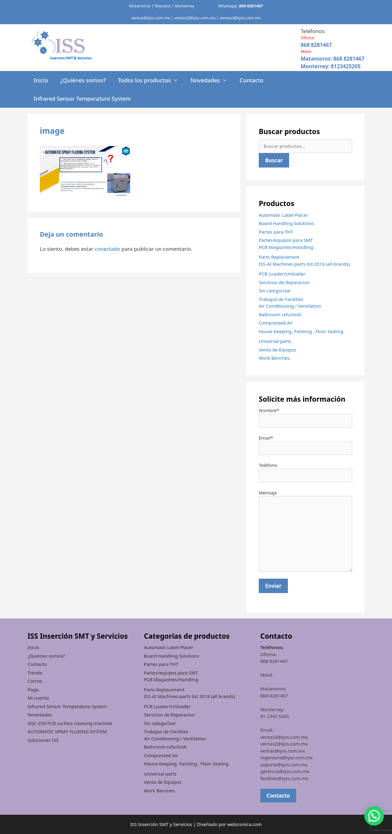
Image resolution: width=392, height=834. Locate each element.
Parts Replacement (279, 257)
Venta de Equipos (277, 350)
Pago (33, 689)
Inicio (41, 80)
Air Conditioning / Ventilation (290, 306)
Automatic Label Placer (283, 215)
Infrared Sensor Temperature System (82, 98)
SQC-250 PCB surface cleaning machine (70, 723)
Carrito (35, 681)
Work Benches (274, 358)
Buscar (274, 160)
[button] (374, 815)
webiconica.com (244, 824)
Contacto (251, 80)
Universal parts (275, 341)
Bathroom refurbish (280, 314)
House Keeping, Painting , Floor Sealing (301, 331)
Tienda (35, 673)
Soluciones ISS (43, 740)
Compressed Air (276, 323)
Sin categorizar (275, 290)
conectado (107, 248)
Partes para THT (276, 232)
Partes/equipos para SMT (286, 240)
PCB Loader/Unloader (282, 274)
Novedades (212, 80)
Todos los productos (151, 80)
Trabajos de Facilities (281, 299)
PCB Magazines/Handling (286, 247)
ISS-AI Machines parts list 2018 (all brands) (304, 264)
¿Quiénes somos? (83, 80)
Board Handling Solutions (286, 223)
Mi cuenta (38, 698)
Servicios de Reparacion (284, 282)
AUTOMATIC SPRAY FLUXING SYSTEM (67, 731)
